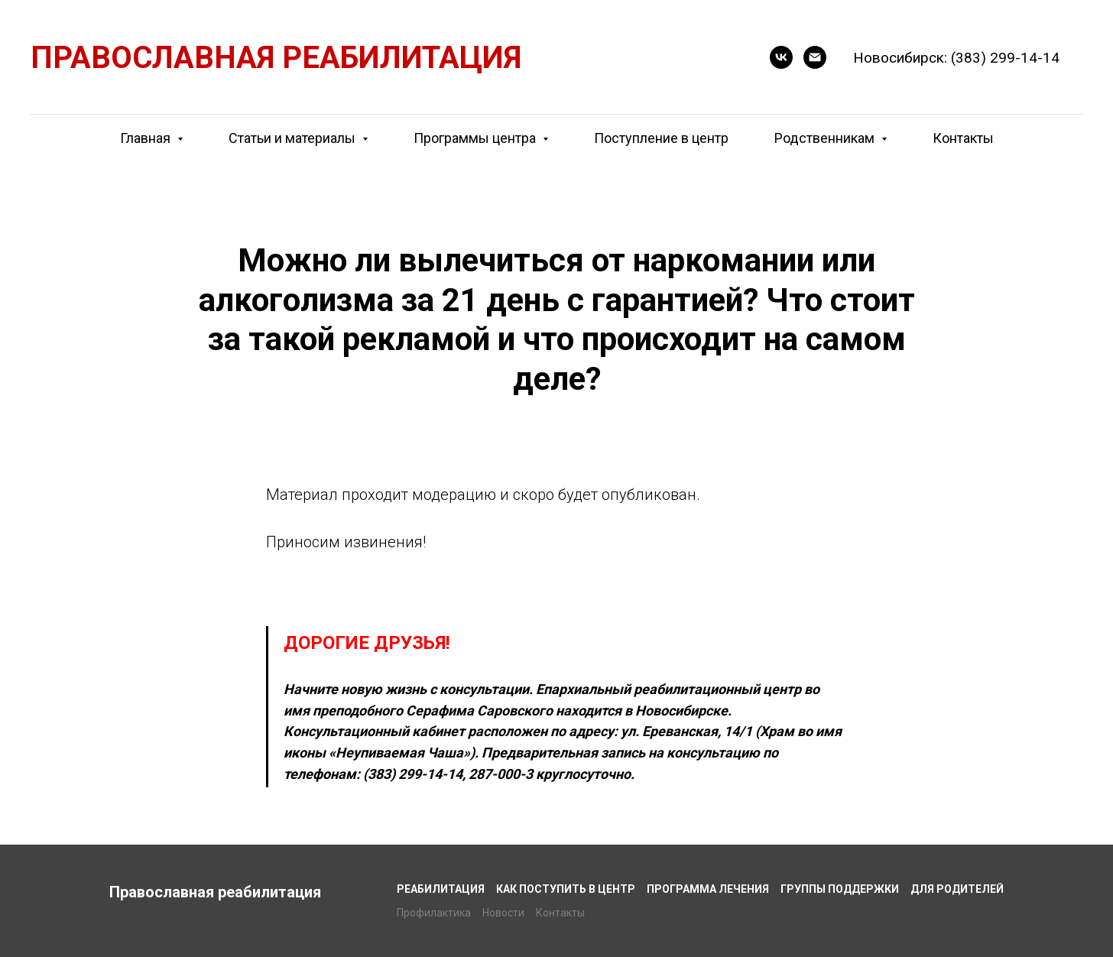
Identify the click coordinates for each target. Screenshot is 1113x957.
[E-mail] (814, 57)
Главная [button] (147, 138)
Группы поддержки (839, 889)
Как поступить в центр (565, 889)
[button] (781, 57)
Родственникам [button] (826, 138)
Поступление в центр (661, 138)
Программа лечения (708, 889)
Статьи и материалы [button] (294, 138)
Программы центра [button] (476, 138)
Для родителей (957, 889)
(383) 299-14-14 (1005, 58)
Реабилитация (441, 889)
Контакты (963, 138)
